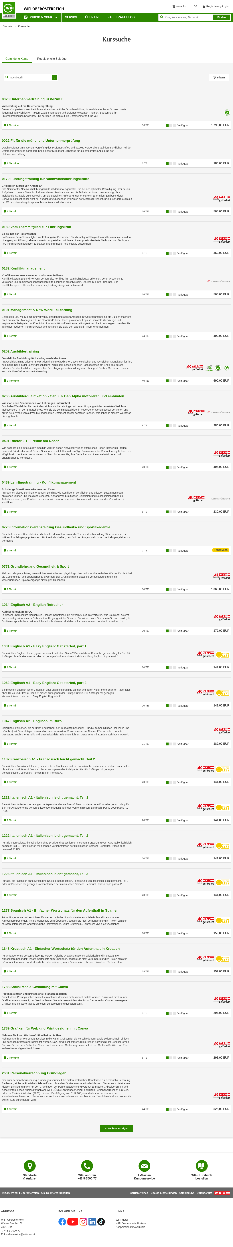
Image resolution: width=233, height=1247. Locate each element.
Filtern (219, 77)
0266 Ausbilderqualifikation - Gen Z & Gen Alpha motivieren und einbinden (63, 396)
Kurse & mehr (38, 17)
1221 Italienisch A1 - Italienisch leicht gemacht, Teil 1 (45, 797)
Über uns (92, 17)
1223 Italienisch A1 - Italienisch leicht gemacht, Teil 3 (45, 874)
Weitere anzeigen (116, 1128)
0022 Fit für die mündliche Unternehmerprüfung (41, 140)
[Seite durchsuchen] (194, 17)
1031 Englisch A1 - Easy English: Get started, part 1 (44, 646)
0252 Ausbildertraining (20, 351)
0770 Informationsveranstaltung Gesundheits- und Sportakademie (56, 527)
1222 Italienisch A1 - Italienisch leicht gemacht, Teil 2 (45, 836)
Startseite (7, 26)
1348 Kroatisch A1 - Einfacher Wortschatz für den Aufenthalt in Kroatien (61, 949)
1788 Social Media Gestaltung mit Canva (35, 987)
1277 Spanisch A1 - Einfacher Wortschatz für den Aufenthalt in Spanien (60, 910)
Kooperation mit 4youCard (130, 1227)
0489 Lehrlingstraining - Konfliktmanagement (39, 482)
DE (196, 7)
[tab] (17, 58)
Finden (221, 17)
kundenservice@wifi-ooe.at (19, 1234)
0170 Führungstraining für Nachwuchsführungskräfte (45, 179)
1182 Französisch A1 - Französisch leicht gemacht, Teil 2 (48, 759)
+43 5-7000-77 (12, 1230)
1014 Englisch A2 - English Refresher (32, 605)
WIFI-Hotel (122, 1219)
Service (71, 17)
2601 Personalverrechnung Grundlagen (34, 1073)
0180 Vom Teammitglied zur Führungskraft (36, 227)
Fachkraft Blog (121, 17)
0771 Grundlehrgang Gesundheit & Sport (35, 566)
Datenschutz (204, 1192)
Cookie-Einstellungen (164, 1192)
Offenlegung (186, 1192)
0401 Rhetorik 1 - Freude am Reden (31, 441)
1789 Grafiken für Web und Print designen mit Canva (45, 1028)
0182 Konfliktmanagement (23, 268)
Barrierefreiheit (139, 1192)
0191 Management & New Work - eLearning (37, 310)
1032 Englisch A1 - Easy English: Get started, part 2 (44, 683)
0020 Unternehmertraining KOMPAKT (32, 99)
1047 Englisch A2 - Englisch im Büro (32, 721)
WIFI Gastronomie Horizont (131, 1223)
